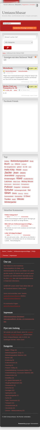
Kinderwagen (9, 179)
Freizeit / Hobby (10, 368)
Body (31, 161)
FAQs (33, 251)
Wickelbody (8, 68)
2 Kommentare (24, 225)
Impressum (13, 255)
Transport (8, 403)
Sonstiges (8, 390)
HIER (10, 278)
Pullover (8, 187)
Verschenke (9, 408)
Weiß (14, 199)
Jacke (8, 173)
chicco (17, 164)
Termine (5, 255)
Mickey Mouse (27, 181)
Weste (20, 199)
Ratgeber (17, 187)
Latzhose (8, 181)
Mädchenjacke (7, 184)
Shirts (14, 193)
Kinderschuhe (9, 375)
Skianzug (20, 193)
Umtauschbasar (14, 12)
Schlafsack (25, 187)
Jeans (23, 173)
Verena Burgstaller (23, 71)
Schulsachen (9, 385)
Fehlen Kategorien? (11, 215)
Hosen (25, 170)
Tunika (7, 199)
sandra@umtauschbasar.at (12, 296)
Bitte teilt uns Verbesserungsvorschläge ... (19, 224)
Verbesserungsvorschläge (22, 251)
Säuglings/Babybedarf (10, 71)
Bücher (7, 357)
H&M (30, 167)
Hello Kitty (9, 170)
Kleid (19, 178)
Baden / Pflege (10, 350)
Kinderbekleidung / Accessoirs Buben (17, 370)
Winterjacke (10, 202)
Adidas (6, 161)
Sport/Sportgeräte (11, 395)
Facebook (37, 6)
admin (8, 216)
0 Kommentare (26, 235)
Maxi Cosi (16, 181)
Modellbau (8, 378)
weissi (15, 90)
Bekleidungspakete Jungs (13, 352)
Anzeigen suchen (8, 47)
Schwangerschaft (20, 190)
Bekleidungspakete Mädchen (14, 355)
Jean (16, 173)
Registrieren (25, 4)
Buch (7, 164)
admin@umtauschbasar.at (12, 306)
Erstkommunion (10, 362)
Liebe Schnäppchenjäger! (13, 233)
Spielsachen (9, 393)
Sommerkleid (8, 196)
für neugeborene (10, 167)
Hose (18, 170)
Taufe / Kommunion (11, 400)
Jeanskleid (9, 175)
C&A (12, 164)
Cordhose (24, 164)
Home (4, 53)
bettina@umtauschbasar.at (12, 298)
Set (29, 190)
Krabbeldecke (28, 179)
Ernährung (8, 360)
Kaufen (10, 251)
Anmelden (32, 4)
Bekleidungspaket (19, 161)
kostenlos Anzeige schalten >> (25, 28)
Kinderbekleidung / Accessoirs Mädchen (17, 373)
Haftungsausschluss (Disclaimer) (14, 316)
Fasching (8, 365)
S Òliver (27, 196)
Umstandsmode (10, 405)
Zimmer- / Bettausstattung (13, 410)
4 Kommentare (24, 216)
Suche (7, 398)
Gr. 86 (25, 167)
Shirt (7, 193)
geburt (19, 167)
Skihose (26, 193)
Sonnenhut (18, 196)
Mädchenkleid (16, 184)
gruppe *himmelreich (32, 423)
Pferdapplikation (25, 184)
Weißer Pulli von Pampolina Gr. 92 (10, 87)
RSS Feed (37, 4)
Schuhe (8, 190)
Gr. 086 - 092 (8, 90)
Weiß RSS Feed (35, 57)
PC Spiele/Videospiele (12, 380)
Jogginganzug (20, 175)
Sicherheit (8, 388)
